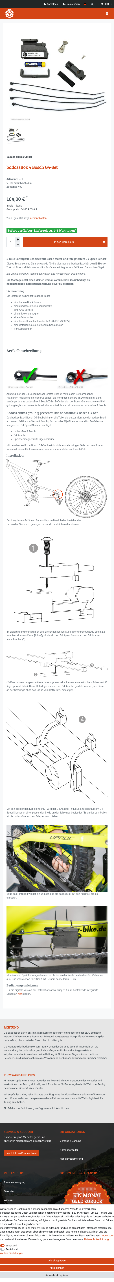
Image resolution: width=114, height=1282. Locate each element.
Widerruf (8, 1200)
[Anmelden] (51, 4)
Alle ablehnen (57, 1267)
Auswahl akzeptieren (57, 1275)
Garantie (9, 1191)
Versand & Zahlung (70, 1140)
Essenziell (11, 1245)
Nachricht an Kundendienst (21, 1153)
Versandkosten (38, 218)
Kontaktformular (69, 1149)
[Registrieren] (71, 4)
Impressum (107, 1235)
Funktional (11, 1249)
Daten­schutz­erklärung (96, 1239)
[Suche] (92, 4)
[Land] (85, 4)
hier (20, 993)
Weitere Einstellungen (11, 1253)
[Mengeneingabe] (10, 242)
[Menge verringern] (17, 244)
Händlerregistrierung (71, 1158)
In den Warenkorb (79, 242)
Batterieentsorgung (14, 1182)
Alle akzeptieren (57, 1260)
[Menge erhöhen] (17, 239)
